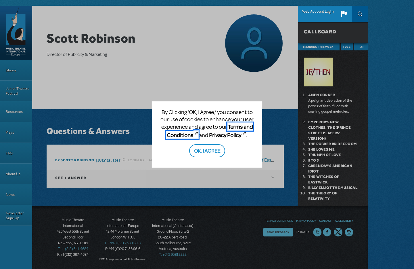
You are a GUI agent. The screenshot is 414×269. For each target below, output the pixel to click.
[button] (344, 14)
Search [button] (360, 14)
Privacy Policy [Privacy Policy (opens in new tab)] (225, 135)
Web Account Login (318, 11)
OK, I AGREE (207, 150)
